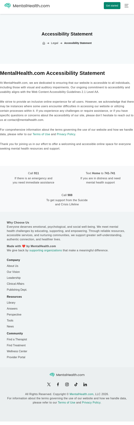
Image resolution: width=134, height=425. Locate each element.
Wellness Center (17, 351)
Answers (12, 308)
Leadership (14, 277)
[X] (49, 384)
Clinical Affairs (15, 283)
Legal (54, 42)
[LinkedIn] (85, 384)
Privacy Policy (66, 134)
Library (11, 302)
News (10, 326)
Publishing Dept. (17, 289)
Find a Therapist (17, 339)
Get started (112, 5)
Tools (10, 320)
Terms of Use (41, 134)
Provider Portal (16, 357)
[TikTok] (76, 384)
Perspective (14, 314)
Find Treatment (16, 345)
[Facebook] (58, 384)
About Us (12, 265)
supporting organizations (45, 250)
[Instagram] (67, 384)
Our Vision (13, 271)
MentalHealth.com (82, 394)
